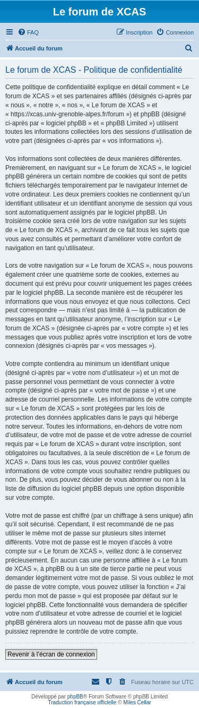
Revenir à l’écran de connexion (51, 654)
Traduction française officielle (82, 702)
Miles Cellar (137, 702)
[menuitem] (28, 32)
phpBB (75, 697)
